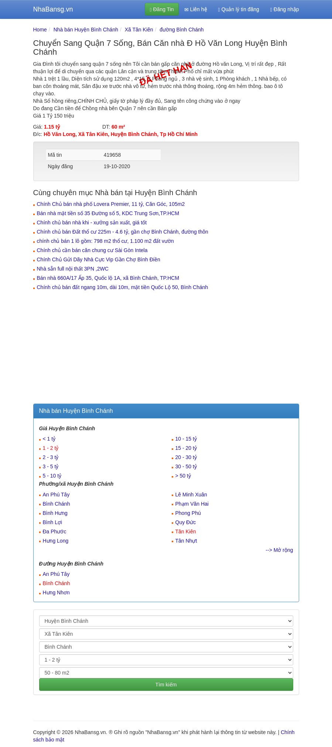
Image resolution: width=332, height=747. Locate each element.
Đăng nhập (284, 9)
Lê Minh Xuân (191, 495)
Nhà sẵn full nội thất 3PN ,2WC (73, 269)
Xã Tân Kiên (139, 30)
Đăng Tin (162, 9)
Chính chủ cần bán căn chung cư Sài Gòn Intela (92, 250)
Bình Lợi (52, 522)
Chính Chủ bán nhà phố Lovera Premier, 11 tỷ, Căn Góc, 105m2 (111, 204)
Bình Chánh (56, 504)
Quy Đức (185, 522)
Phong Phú (188, 513)
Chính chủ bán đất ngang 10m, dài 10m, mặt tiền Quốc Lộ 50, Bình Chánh (122, 287)
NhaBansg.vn (53, 9)
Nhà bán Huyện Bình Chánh (86, 30)
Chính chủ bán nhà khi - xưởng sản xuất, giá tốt (92, 222)
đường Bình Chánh (181, 30)
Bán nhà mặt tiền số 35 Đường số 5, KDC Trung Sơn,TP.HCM (108, 213)
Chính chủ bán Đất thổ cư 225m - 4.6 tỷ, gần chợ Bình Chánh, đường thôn (122, 232)
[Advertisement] (166, 348)
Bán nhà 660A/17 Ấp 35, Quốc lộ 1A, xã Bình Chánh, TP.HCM (108, 278)
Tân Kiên (185, 531)
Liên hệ (195, 9)
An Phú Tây (56, 495)
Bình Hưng (55, 513)
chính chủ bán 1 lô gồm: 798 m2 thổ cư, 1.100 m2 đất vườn (105, 241)
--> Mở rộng (279, 550)
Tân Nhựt (186, 541)
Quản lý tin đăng (238, 9)
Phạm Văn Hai (192, 504)
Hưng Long (56, 541)
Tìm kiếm (166, 684)
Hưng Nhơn (56, 592)
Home (40, 30)
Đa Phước (54, 531)
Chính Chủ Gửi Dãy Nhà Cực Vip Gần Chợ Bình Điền (98, 259)
